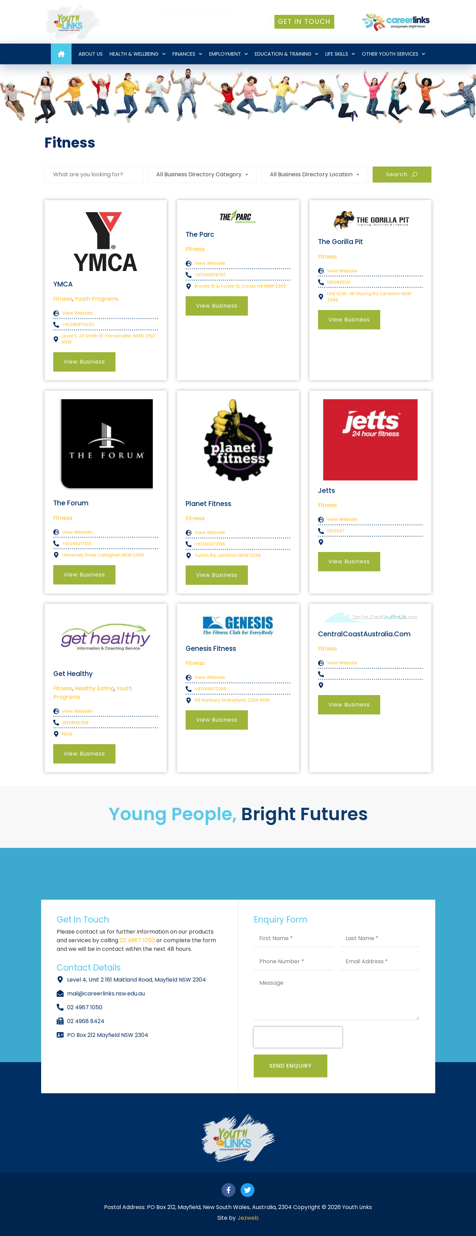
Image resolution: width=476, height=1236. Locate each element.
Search (402, 174)
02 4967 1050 (138, 940)
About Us (90, 53)
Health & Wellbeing (138, 54)
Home (61, 54)
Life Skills (340, 54)
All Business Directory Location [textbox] (311, 174)
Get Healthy (73, 673)
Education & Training (286, 54)
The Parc (200, 234)
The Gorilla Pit (340, 241)
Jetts (326, 490)
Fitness (62, 299)
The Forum (70, 503)
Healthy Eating (94, 688)
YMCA (63, 284)
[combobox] (202, 174)
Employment (228, 54)
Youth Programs (97, 299)
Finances (187, 54)
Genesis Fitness (211, 648)
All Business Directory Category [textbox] (199, 174)
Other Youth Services (393, 54)
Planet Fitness (208, 503)
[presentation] (298, 1037)
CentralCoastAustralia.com (364, 634)
